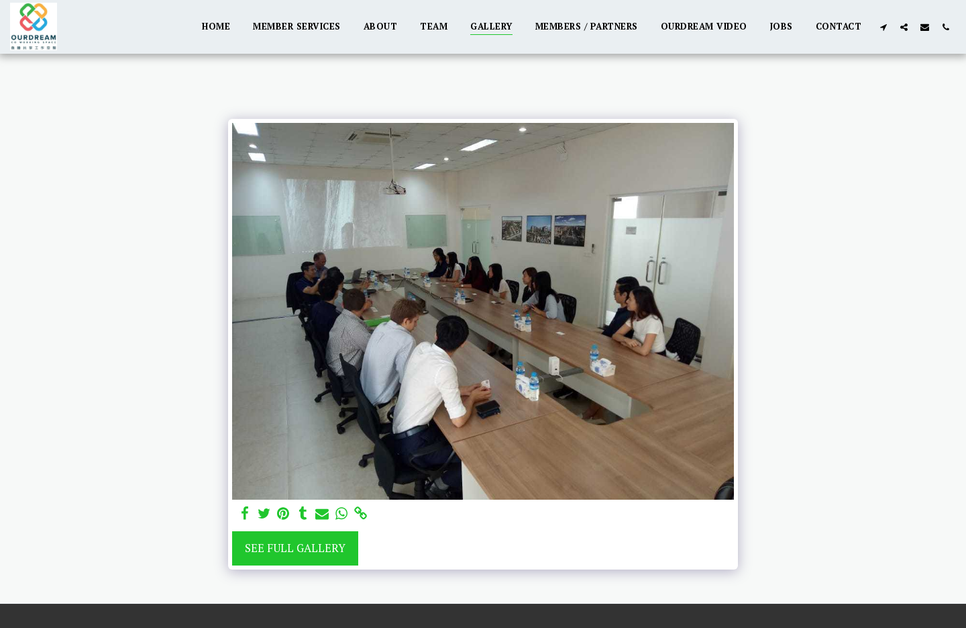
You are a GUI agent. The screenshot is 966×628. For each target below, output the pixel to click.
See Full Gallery (295, 548)
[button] (883, 27)
